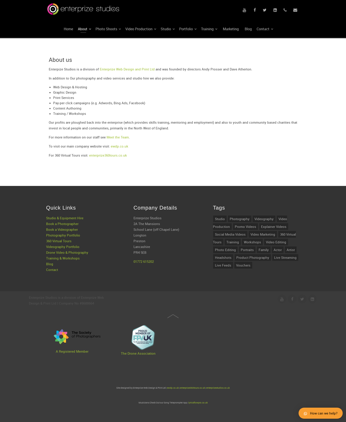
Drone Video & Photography (67, 241)
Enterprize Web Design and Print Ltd (127, 69)
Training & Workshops (63, 246)
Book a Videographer (62, 218)
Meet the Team (118, 137)
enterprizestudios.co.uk (218, 387)
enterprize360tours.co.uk (108, 155)
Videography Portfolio (62, 235)
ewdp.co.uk (119, 146)
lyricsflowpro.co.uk (198, 402)
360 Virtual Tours (58, 229)
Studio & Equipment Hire (64, 206)
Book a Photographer (62, 212)
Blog (49, 252)
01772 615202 (144, 250)
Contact (52, 258)
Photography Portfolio (63, 223)
